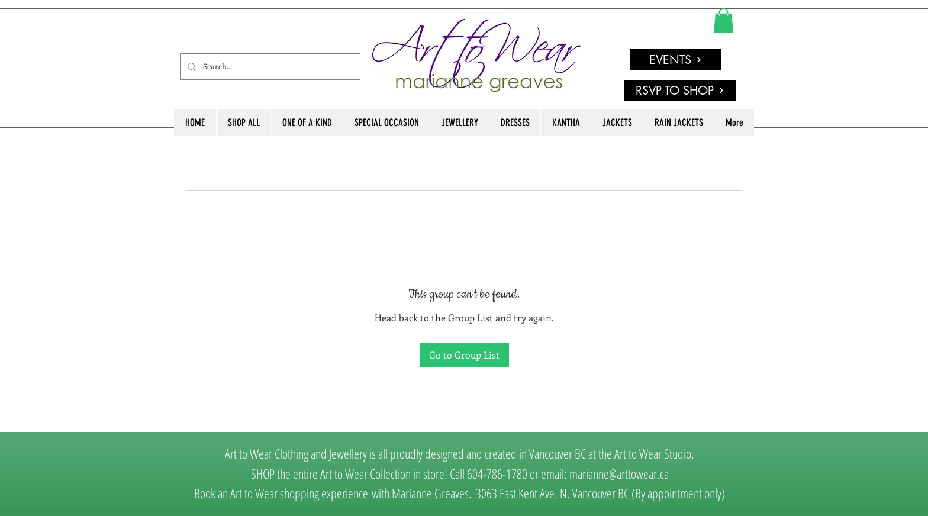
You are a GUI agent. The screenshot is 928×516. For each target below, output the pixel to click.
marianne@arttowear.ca (619, 473)
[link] (723, 20)
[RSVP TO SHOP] (680, 90)
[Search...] (269, 66)
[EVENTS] (675, 59)
